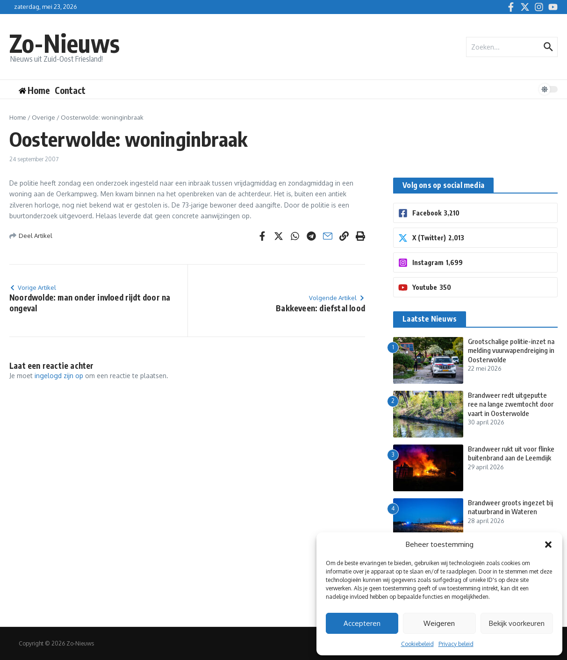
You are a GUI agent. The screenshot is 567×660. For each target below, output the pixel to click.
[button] (548, 544)
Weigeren (439, 623)
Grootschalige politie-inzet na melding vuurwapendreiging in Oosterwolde (511, 350)
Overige (43, 117)
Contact (70, 90)
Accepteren (362, 623)
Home (17, 117)
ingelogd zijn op (59, 376)
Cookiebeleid (417, 643)
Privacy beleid (456, 643)
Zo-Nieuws (64, 43)
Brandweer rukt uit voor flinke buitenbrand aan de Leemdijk (511, 453)
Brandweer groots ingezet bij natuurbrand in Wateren (510, 507)
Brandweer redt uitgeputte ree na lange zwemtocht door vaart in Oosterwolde (510, 404)
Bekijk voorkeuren (517, 623)
